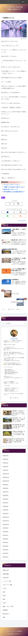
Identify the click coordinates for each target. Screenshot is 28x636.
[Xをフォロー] (20, 212)
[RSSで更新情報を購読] (20, 215)
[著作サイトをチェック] (7, 212)
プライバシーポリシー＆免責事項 (14, 631)
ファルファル (14, 338)
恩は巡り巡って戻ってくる (10, 189)
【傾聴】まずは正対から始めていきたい (14, 187)
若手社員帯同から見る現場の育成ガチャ (14, 191)
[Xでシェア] (10, 204)
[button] (18, 204)
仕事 (3, 197)
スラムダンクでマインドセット (11, 184)
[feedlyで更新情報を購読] (7, 215)
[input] (14, 323)
